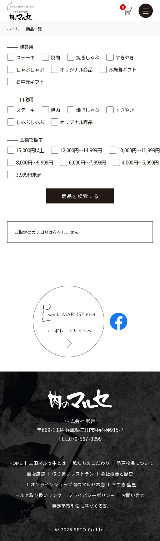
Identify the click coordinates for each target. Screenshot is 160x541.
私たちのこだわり (91, 462)
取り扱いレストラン (73, 473)
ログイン (112, 10)
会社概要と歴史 (117, 473)
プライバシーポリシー (92, 495)
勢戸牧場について (135, 462)
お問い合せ (133, 495)
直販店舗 (36, 473)
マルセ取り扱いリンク (38, 495)
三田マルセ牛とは (47, 462)
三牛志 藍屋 (124, 484)
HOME (16, 462)
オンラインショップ (51, 484)
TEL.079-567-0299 (80, 438)
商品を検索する (80, 196)
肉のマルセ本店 (88, 484)
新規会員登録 (83, 10)
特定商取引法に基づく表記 (80, 505)
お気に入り (97, 10)
